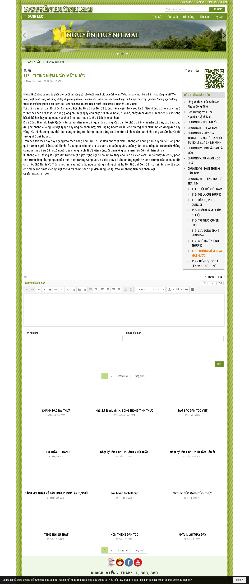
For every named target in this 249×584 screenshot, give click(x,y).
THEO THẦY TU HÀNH (56, 452)
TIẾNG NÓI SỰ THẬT (56, 534)
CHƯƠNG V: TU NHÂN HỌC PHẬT (204, 161)
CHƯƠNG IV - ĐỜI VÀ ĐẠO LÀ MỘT (205, 150)
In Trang (25, 276)
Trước (188, 70)
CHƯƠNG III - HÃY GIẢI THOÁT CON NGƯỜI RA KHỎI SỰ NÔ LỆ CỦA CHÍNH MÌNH (205, 137)
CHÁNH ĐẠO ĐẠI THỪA (56, 410)
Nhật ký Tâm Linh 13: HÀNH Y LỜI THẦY (124, 452)
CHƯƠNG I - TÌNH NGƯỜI (202, 122)
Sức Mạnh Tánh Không (124, 493)
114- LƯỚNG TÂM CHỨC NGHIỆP (206, 212)
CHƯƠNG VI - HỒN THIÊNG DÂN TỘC (204, 171)
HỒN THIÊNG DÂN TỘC (197, 95)
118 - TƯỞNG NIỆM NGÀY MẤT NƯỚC (207, 253)
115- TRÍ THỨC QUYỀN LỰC (205, 223)
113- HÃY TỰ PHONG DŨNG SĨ (204, 202)
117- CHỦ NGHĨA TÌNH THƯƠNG (205, 243)
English (223, 2)
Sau (197, 70)
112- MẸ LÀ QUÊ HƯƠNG (207, 194)
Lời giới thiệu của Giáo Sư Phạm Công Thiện (203, 104)
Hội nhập (199, 2)
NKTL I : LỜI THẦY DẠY (192, 534)
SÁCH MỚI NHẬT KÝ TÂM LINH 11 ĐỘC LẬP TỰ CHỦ (56, 493)
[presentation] (51, 351)
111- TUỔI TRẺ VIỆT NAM (207, 189)
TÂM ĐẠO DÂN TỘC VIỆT (192, 410)
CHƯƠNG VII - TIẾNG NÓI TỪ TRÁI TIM (205, 181)
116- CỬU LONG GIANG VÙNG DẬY (205, 233)
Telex (212, 283)
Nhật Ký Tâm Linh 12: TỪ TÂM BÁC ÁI (192, 452)
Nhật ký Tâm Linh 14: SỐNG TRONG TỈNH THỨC (124, 410)
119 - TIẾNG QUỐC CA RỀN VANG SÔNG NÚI (205, 263)
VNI (220, 283)
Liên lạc (212, 2)
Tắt (204, 283)
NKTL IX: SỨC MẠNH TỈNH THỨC (192, 493)
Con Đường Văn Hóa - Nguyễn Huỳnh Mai (201, 114)
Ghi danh (186, 2)
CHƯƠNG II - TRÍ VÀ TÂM (202, 128)
